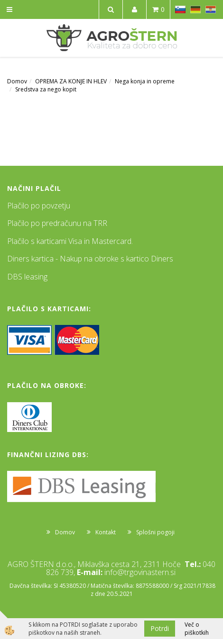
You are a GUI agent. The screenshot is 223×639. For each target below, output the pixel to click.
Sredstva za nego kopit (45, 89)
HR (210, 9)
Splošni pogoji (155, 532)
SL (180, 9)
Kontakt (105, 532)
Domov (17, 81)
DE (195, 9)
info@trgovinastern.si (140, 572)
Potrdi (159, 628)
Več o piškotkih (197, 629)
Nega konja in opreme (145, 81)
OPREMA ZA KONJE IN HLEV (71, 81)
